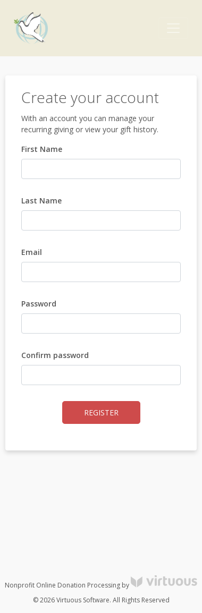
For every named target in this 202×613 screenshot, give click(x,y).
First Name (41, 149)
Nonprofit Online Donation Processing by (101, 585)
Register (101, 412)
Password (38, 304)
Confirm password (55, 355)
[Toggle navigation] (173, 28)
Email (31, 252)
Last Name (41, 200)
